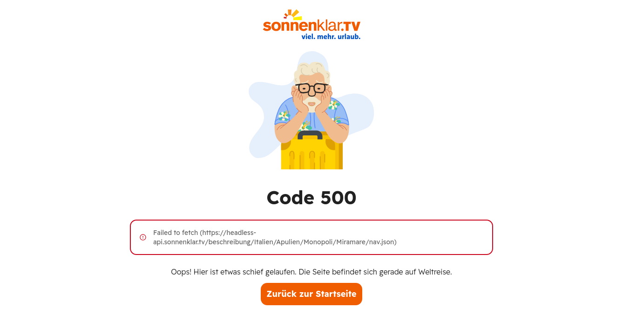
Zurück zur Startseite (311, 293)
